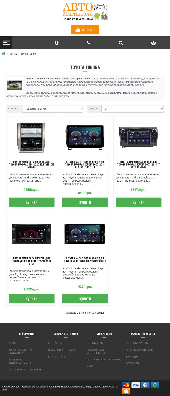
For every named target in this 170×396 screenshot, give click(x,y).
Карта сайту (56, 356)
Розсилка (133, 363)
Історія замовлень (139, 349)
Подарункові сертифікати (96, 351)
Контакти (55, 342)
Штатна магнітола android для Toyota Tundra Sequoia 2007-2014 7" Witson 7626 (138, 164)
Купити (31, 202)
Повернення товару (62, 349)
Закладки (132, 356)
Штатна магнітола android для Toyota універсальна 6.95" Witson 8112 (31, 260)
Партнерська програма (104, 359)
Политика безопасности (20, 361)
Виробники (95, 342)
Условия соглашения (25, 369)
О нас (13, 342)
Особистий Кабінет (140, 342)
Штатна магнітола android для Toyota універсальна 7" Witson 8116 (85, 259)
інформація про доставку (20, 351)
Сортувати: (14, 109)
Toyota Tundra (28, 53)
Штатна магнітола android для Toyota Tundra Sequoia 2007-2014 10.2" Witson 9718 (85, 164)
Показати (94, 109)
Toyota (13, 53)
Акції (90, 366)
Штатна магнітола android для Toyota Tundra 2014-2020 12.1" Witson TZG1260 (31, 164)
